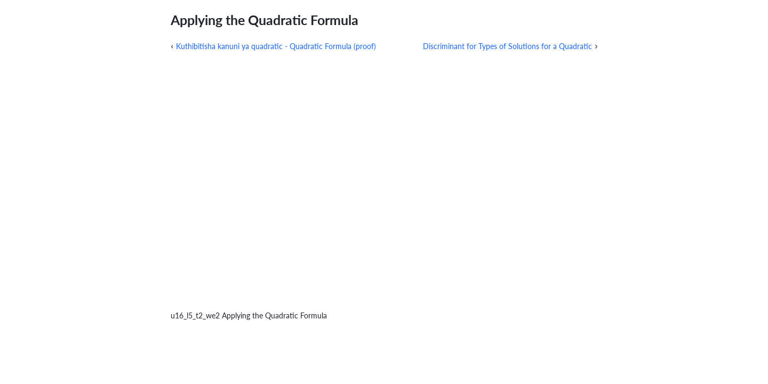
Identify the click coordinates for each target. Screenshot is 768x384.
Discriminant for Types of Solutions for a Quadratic (507, 46)
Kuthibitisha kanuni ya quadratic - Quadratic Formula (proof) (276, 46)
